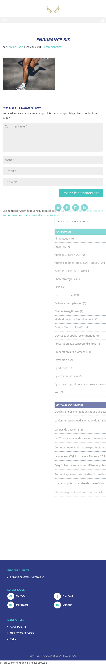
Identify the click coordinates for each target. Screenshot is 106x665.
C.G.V (13, 639)
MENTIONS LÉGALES (22, 633)
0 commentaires (53, 47)
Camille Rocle (15, 47)
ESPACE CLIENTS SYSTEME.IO (27, 577)
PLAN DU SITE (18, 626)
